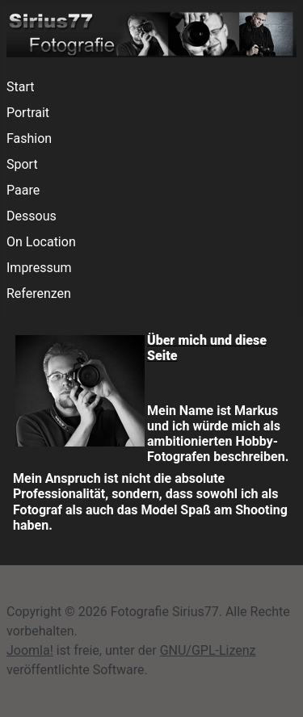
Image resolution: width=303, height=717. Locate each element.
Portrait (27, 112)
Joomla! (29, 650)
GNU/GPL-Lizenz (208, 650)
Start (20, 86)
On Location (41, 241)
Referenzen (38, 293)
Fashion (29, 138)
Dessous (31, 216)
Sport (22, 164)
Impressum (39, 267)
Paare (23, 190)
